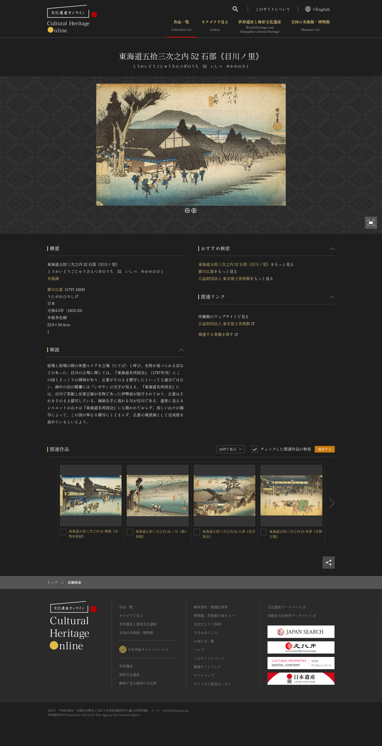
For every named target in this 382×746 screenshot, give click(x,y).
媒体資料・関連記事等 (211, 607)
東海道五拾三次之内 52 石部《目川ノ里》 (234, 264)
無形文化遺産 (129, 674)
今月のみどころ (206, 632)
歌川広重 (55, 289)
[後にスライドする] (330, 503)
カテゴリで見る (215, 26)
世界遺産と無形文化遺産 (259, 26)
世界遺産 (126, 666)
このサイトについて (272, 9)
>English (317, 9)
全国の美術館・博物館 (310, 26)
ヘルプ (199, 649)
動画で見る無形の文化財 (138, 683)
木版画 (53, 278)
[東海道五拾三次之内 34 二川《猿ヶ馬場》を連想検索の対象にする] (130, 532)
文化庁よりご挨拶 (207, 624)
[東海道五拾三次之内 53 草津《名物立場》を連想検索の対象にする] (263, 532)
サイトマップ (204, 675)
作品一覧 (181, 26)
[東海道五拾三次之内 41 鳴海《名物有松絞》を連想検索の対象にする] (63, 532)
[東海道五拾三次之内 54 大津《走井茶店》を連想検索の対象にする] (197, 532)
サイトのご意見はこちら (212, 683)
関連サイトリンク (207, 666)
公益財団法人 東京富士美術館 (224, 278)
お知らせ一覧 (204, 641)
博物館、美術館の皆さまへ (214, 615)
